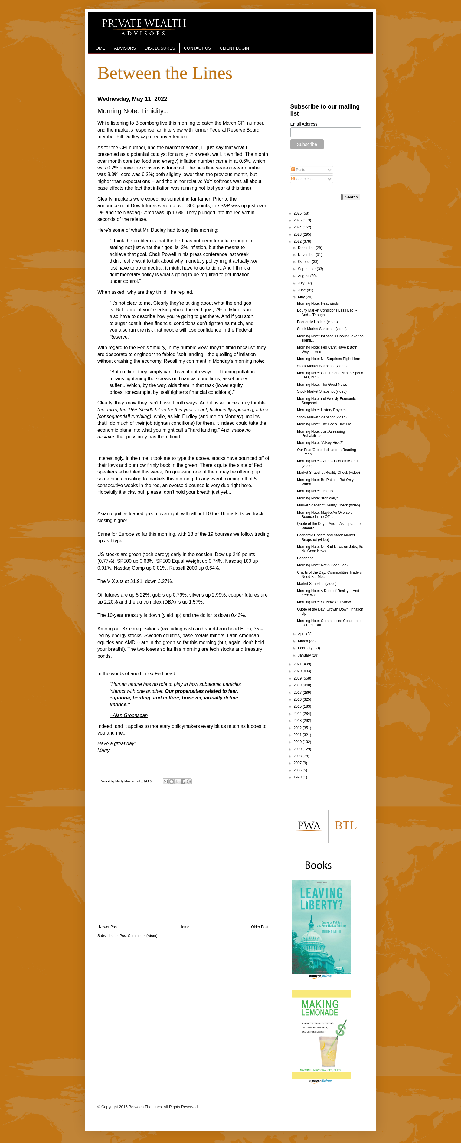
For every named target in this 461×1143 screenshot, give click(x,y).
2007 (298, 763)
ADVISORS (125, 48)
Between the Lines (165, 73)
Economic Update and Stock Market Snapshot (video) (326, 537)
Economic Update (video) (317, 322)
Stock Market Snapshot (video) (322, 329)
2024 (298, 227)
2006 (298, 770)
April (302, 634)
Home (184, 927)
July (302, 283)
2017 (298, 692)
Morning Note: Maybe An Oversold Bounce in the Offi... (324, 514)
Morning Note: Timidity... (316, 491)
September (307, 269)
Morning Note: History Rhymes (321, 410)
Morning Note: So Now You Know (324, 602)
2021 (298, 664)
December (307, 248)
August (304, 276)
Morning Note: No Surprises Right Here (328, 359)
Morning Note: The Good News (322, 384)
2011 (298, 735)
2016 (298, 699)
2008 (298, 756)
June (302, 290)
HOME (99, 48)
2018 (298, 685)
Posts (298, 170)
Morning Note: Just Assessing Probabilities (321, 433)
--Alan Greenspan (129, 715)
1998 (298, 777)
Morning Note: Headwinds (318, 303)
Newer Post (108, 927)
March (303, 641)
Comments (302, 179)
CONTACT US (197, 48)
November (307, 255)
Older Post (259, 927)
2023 (298, 234)
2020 (298, 671)
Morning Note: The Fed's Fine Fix (324, 424)
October (305, 262)
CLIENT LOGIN (234, 48)
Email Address (303, 124)
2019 (298, 678)
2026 (298, 213)
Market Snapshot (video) (317, 583)
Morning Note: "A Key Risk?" (320, 442)
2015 (298, 706)
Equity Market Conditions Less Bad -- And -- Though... (327, 312)
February (305, 648)
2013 (298, 721)
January (305, 655)
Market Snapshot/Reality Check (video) (328, 472)
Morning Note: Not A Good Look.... (324, 565)
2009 (298, 749)
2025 (298, 220)
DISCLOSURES (160, 48)
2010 (298, 742)
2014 (298, 714)
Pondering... (307, 558)
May (302, 297)
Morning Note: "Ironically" (317, 498)
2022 (298, 241)
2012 (298, 728)
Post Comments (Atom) (138, 936)
